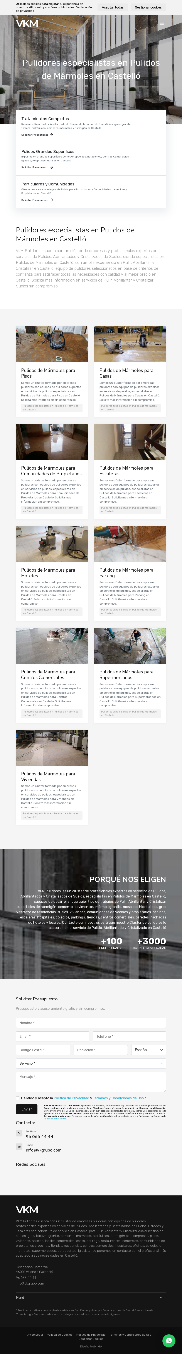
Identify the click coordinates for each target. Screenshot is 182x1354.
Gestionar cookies (148, 7)
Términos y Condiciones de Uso (118, 1098)
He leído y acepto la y (83, 1098)
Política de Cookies (59, 1334)
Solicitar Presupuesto (37, 134)
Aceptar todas (113, 7)
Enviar (27, 1109)
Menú (91, 1298)
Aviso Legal (35, 1334)
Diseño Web (88, 1346)
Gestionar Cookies (91, 1338)
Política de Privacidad (71, 1098)
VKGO (64, 1105)
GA (100, 1346)
